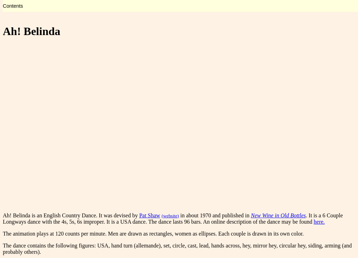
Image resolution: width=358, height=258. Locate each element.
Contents (13, 6)
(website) (170, 215)
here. (319, 222)
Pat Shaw (149, 215)
